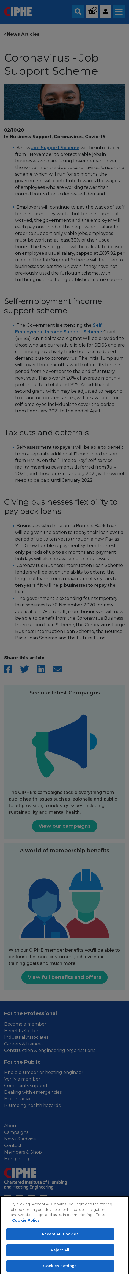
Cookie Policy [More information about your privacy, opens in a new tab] (26, 1224)
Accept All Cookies (60, 1238)
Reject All (60, 1253)
